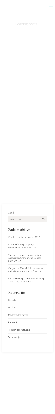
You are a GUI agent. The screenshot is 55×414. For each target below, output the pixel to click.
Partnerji (12, 322)
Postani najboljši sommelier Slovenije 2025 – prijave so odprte (26, 280)
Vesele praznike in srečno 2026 (24, 237)
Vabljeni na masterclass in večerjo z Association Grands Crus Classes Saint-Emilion (26, 257)
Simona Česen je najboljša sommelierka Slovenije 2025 (22, 246)
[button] (51, 8)
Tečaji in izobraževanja (19, 329)
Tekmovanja (14, 337)
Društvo (12, 307)
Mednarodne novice (18, 314)
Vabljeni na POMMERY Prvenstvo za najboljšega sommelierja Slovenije (25, 270)
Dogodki (12, 300)
